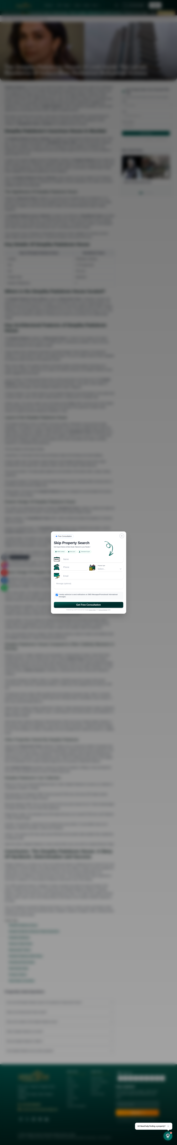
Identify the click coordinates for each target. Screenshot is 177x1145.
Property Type (101, 565)
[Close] (122, 536)
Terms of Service (103, 609)
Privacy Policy (92, 609)
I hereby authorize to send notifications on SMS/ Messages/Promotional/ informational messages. (88, 596)
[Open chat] (167, 1135)
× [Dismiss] (168, 1126)
